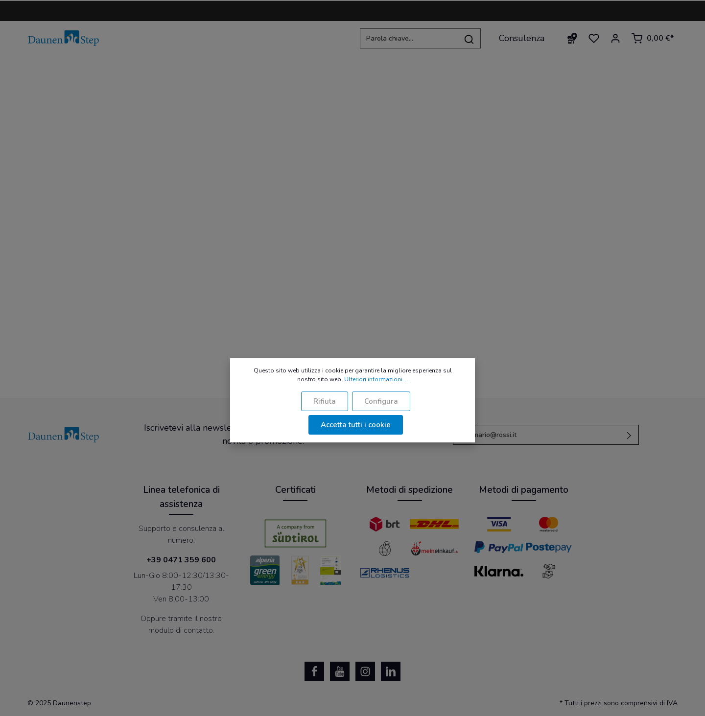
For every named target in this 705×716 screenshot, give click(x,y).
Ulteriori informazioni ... (376, 379)
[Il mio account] (615, 38)
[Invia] (629, 435)
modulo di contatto (180, 630)
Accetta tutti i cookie (356, 425)
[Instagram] (365, 671)
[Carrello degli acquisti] (652, 38)
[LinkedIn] (390, 671)
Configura (381, 401)
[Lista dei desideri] (594, 38)
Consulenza (521, 38)
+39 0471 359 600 (181, 559)
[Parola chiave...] (409, 38)
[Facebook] (314, 671)
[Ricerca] (469, 38)
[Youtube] (340, 671)
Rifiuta (324, 401)
